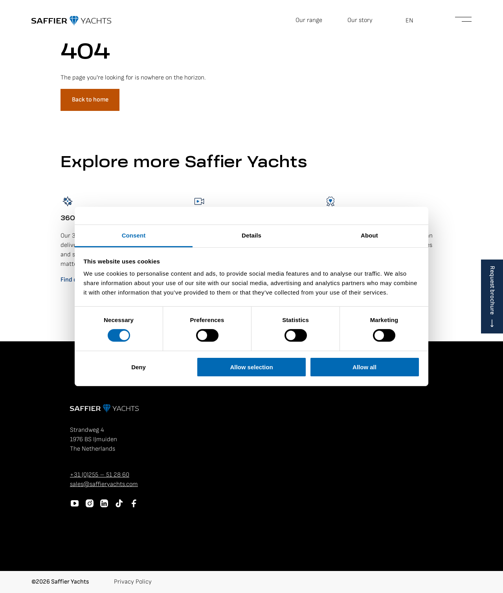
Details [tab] (251, 235)
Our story (360, 20)
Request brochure (492, 290)
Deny (138, 367)
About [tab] (369, 235)
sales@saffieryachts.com (104, 484)
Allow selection (251, 367)
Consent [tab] (134, 235)
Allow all (364, 367)
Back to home (90, 99)
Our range (309, 20)
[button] (414, 21)
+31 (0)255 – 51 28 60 (99, 475)
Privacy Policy (133, 582)
